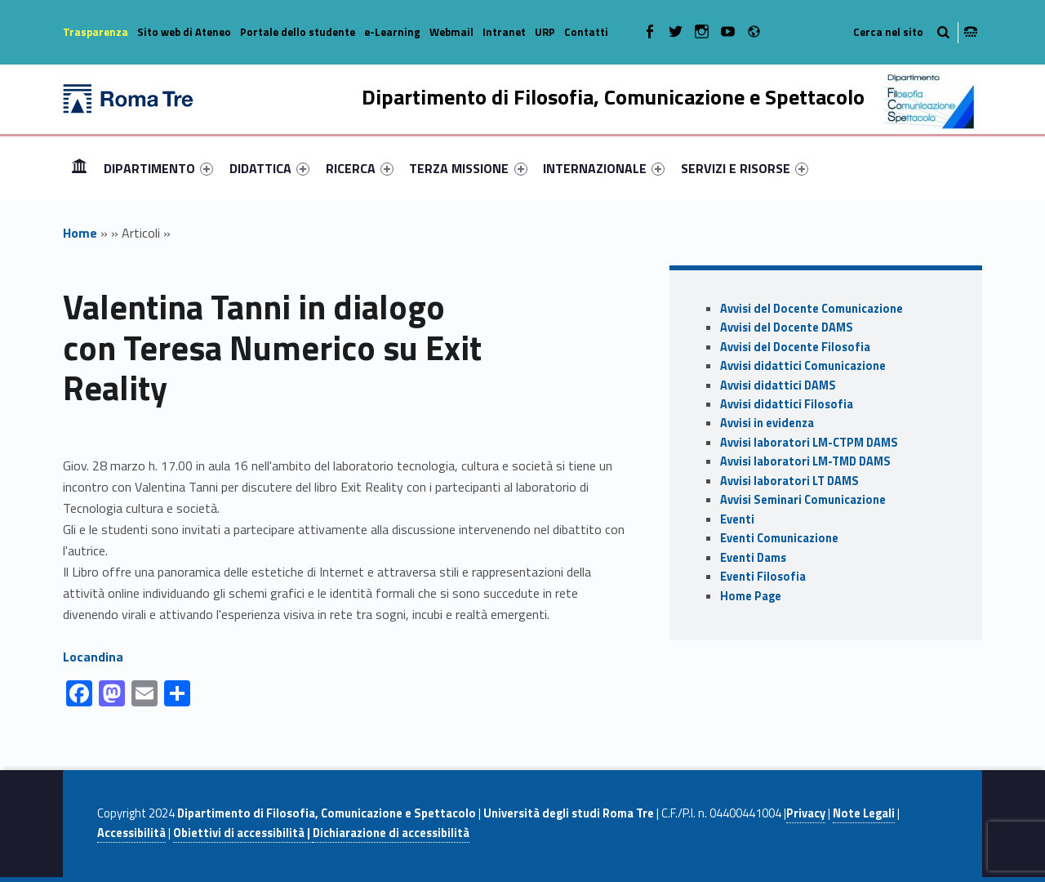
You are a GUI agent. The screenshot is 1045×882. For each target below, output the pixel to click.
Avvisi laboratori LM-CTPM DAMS (809, 443)
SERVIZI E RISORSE (744, 168)
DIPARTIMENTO (158, 168)
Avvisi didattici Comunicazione (803, 366)
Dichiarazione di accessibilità (391, 833)
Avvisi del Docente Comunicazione (811, 309)
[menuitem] (79, 168)
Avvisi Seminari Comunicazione (803, 500)
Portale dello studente (297, 32)
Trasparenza (95, 32)
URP (545, 32)
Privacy (805, 813)
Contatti (586, 32)
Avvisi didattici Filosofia (786, 404)
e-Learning (392, 32)
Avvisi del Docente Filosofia (795, 347)
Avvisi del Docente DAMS (786, 327)
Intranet (504, 32)
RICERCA (360, 168)
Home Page (750, 596)
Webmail (451, 32)
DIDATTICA (269, 168)
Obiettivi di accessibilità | (243, 833)
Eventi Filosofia (763, 577)
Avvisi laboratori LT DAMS (789, 481)
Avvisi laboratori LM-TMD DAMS (805, 461)
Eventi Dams (753, 558)
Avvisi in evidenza (767, 423)
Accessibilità (131, 833)
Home (79, 168)
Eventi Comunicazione (779, 538)
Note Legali (864, 813)
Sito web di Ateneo (184, 32)
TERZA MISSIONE (468, 168)
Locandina (93, 656)
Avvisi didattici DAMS (778, 385)
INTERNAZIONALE (604, 168)
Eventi (737, 519)
